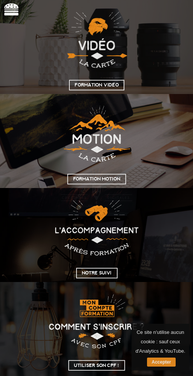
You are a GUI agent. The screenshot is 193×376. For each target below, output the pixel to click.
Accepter (161, 362)
